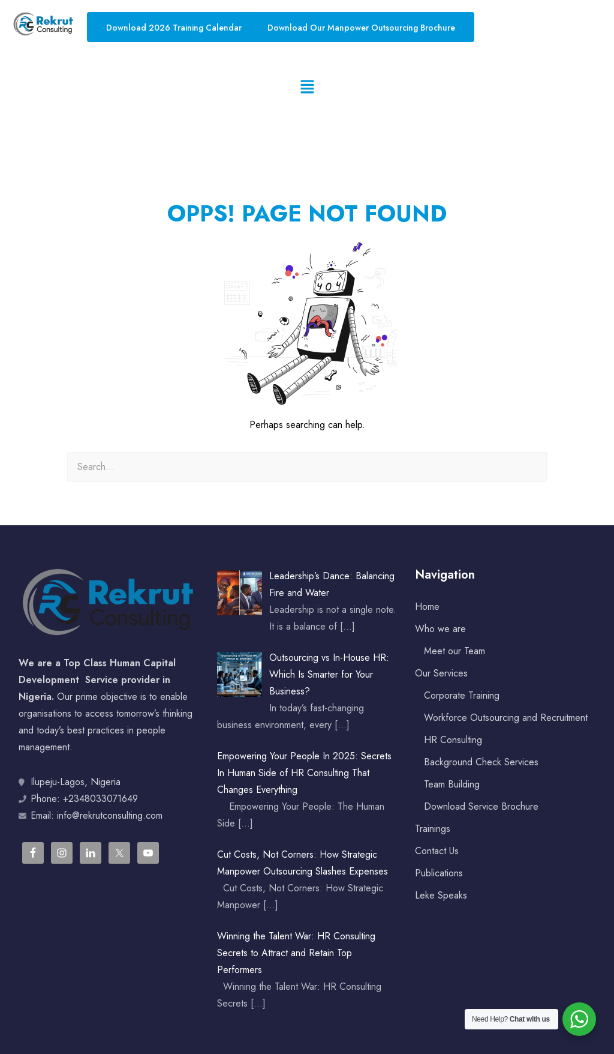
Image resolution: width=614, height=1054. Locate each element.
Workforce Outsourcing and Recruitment (506, 717)
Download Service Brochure (481, 806)
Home (427, 606)
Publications (439, 873)
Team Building (452, 784)
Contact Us (437, 851)
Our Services (441, 673)
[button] (307, 87)
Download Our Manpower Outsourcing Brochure (361, 28)
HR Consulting (453, 740)
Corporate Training (461, 695)
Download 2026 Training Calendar (174, 28)
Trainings (432, 829)
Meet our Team (454, 651)
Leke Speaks (441, 895)
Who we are (440, 629)
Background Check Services (481, 762)
